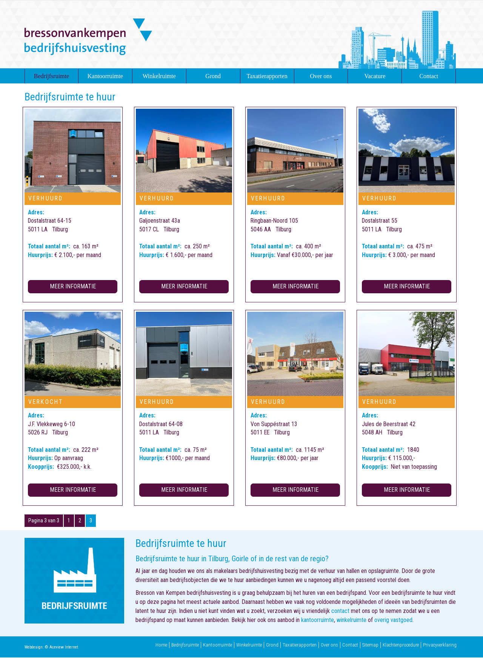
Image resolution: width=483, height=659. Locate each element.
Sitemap (370, 646)
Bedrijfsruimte (51, 76)
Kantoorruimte (105, 76)
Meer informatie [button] (73, 287)
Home (161, 646)
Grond (213, 76)
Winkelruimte (159, 76)
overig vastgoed (393, 621)
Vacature (374, 76)
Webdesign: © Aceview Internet (51, 648)
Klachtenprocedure (401, 646)
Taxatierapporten (267, 76)
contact (340, 612)
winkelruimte (351, 621)
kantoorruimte (317, 621)
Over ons (321, 76)
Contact (428, 76)
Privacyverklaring (440, 646)
